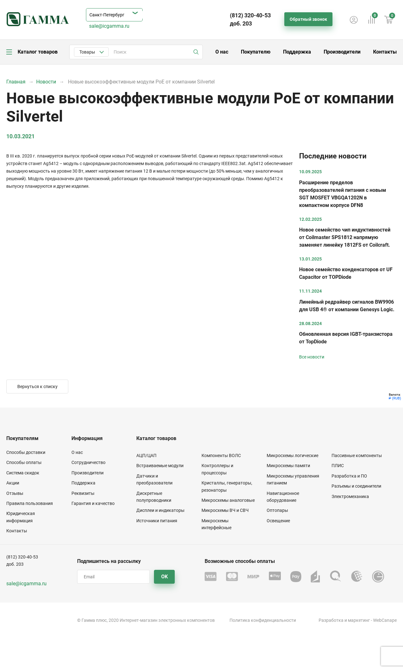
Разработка (331, 620)
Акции (12, 482)
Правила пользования (29, 503)
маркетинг (359, 620)
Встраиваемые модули (160, 465)
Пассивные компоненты (357, 455)
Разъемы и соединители (356, 486)
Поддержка (297, 52)
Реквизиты (82, 493)
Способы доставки (25, 452)
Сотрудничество (88, 462)
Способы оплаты (24, 462)
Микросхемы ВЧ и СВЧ (225, 510)
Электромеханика (350, 496)
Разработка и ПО (349, 475)
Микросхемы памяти (288, 465)
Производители (342, 52)
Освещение (278, 520)
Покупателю (255, 52)
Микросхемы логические (292, 455)
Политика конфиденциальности (263, 620)
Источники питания (156, 520)
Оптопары (277, 510)
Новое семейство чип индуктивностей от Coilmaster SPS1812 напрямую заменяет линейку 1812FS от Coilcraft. (344, 237)
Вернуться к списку (37, 386)
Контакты (385, 52)
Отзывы (14, 493)
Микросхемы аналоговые (228, 500)
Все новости (311, 356)
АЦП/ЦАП (146, 455)
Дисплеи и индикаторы (160, 510)
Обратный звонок (308, 19)
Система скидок (22, 472)
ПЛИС (338, 465)
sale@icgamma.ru (109, 26)
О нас (221, 52)
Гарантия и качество (93, 503)
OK (164, 577)
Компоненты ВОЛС (221, 455)
